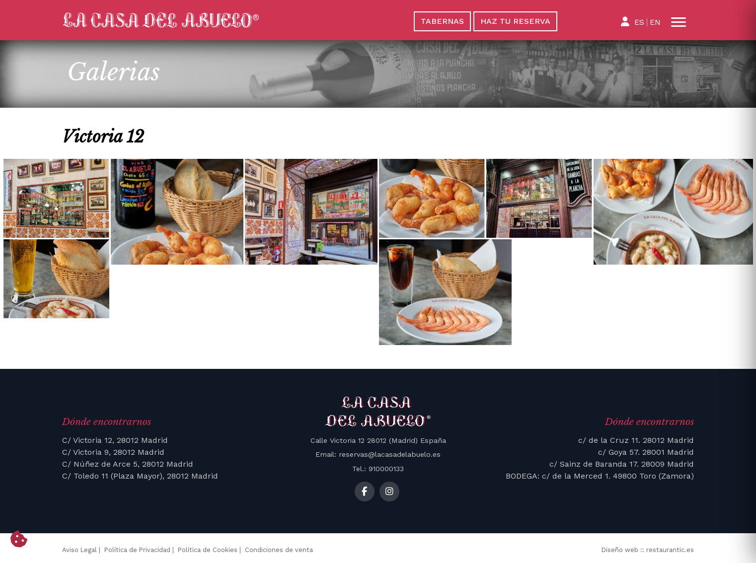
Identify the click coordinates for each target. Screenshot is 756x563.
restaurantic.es (670, 550)
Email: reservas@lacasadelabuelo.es (378, 454)
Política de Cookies (207, 550)
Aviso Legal (79, 550)
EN (655, 22)
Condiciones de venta (279, 550)
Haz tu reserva (515, 21)
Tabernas (442, 21)
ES (639, 22)
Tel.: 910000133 (378, 469)
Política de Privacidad (137, 550)
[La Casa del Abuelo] (213, 20)
